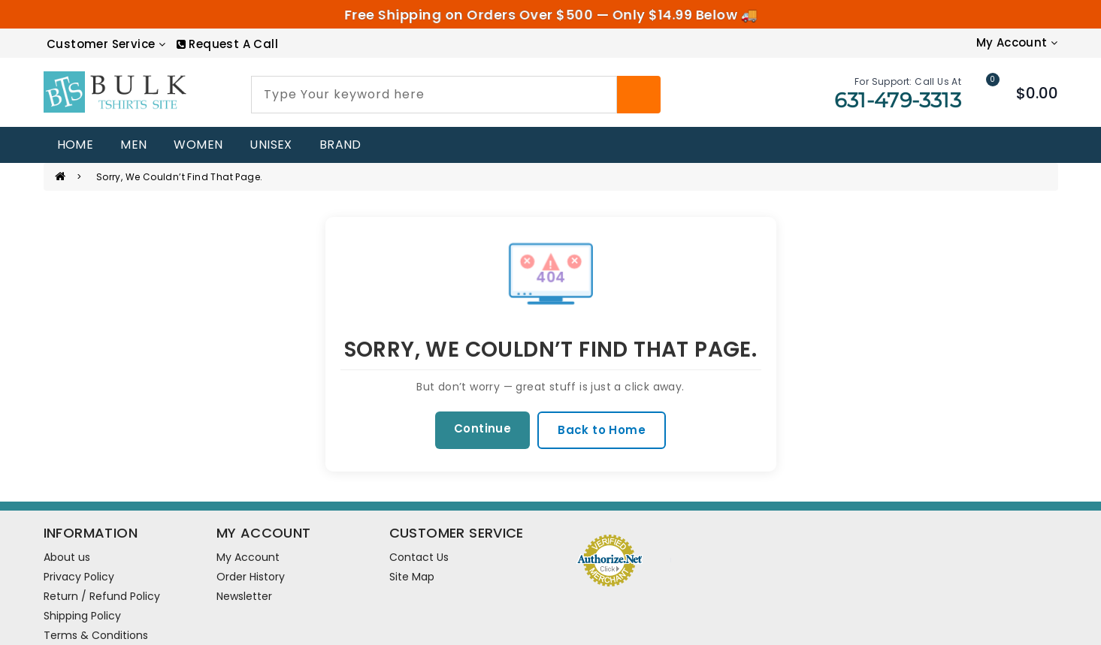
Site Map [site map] (411, 576)
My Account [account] (248, 557)
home (75, 144)
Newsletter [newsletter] (244, 596)
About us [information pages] (67, 557)
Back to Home (602, 430)
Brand (340, 144)
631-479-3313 (897, 100)
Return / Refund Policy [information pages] (102, 596)
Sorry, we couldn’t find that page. (179, 176)
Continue (482, 428)
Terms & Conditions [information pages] (96, 635)
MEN (133, 144)
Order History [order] (250, 576)
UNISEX (271, 144)
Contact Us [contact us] (419, 557)
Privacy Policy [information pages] (79, 576)
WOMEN (198, 144)
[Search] (639, 94)
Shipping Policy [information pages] (82, 615)
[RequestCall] (227, 44)
